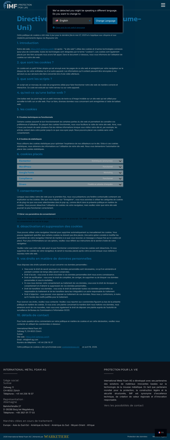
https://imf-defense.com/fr (42, 49)
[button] (163, 5)
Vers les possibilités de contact (124, 405)
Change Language (105, 20)
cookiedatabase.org (70, 347)
